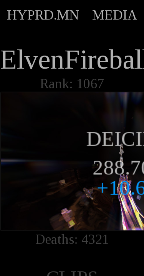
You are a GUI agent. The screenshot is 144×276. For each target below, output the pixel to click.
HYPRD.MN (43, 15)
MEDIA (114, 15)
